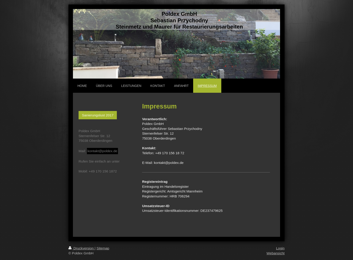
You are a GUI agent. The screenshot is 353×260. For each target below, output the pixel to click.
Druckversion (81, 248)
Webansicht (276, 253)
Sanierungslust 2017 (97, 115)
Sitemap (103, 248)
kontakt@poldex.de (102, 151)
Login (280, 248)
